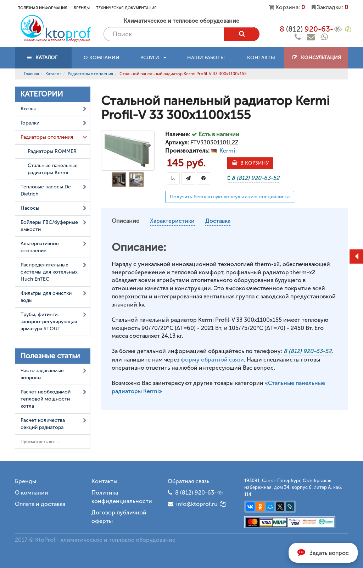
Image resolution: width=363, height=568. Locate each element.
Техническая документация (126, 8)
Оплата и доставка (40, 504)
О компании (101, 58)
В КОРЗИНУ (250, 163)
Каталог (53, 73)
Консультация (316, 58)
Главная (31, 73)
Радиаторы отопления (90, 73)
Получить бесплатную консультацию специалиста (230, 197)
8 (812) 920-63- (199, 493)
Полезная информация (42, 8)
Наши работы (206, 58)
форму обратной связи (212, 359)
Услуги (153, 58)
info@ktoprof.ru (193, 504)
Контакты (261, 58)
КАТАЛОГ (43, 58)
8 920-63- (311, 29)
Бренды (82, 8)
